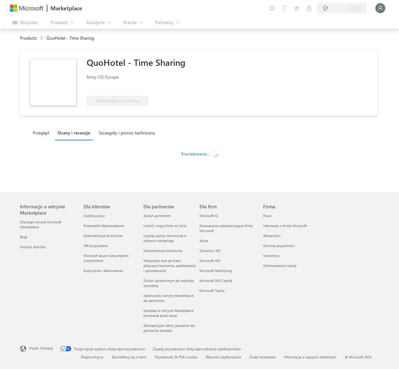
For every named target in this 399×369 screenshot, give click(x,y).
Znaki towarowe (262, 356)
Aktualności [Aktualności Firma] (272, 235)
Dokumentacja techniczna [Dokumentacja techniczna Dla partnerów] (162, 250)
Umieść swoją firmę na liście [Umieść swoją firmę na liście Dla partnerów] (164, 225)
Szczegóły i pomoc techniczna (127, 133)
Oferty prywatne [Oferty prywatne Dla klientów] (96, 245)
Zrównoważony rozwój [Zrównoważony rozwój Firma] (279, 265)
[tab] (42, 132)
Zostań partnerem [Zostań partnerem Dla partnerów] (157, 215)
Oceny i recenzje (74, 133)
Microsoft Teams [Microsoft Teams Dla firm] (212, 290)
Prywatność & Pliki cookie (176, 356)
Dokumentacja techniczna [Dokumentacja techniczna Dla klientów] (103, 235)
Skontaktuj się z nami (129, 356)
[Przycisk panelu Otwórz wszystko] (25, 22)
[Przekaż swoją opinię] (272, 8)
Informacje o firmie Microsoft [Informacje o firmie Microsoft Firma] (285, 225)
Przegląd (41, 133)
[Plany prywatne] (309, 8)
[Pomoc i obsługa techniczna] (284, 8)
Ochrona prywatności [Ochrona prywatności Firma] (279, 245)
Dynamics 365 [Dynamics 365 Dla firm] (210, 250)
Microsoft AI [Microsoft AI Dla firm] (209, 215)
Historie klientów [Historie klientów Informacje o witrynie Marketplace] (33, 247)
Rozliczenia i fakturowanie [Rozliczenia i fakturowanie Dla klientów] (103, 270)
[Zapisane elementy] (297, 8)
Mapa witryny (92, 356)
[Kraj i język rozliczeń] (342, 8)
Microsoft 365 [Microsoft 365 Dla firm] (210, 260)
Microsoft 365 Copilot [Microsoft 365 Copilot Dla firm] (216, 280)
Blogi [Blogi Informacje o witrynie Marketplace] (23, 237)
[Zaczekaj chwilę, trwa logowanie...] (380, 8)
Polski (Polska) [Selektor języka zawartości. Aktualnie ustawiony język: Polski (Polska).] (41, 348)
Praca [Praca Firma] (267, 215)
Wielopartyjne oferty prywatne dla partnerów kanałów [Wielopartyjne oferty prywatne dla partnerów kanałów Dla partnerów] (169, 328)
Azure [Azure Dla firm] (204, 240)
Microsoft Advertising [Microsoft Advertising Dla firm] (216, 270)
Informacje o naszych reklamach (310, 356)
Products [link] (28, 38)
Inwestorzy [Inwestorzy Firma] (271, 255)
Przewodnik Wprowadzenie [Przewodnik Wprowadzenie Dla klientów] (104, 225)
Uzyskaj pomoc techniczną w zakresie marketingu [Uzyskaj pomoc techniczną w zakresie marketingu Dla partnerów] (164, 238)
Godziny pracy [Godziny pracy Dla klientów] (94, 215)
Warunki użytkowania (223, 356)
